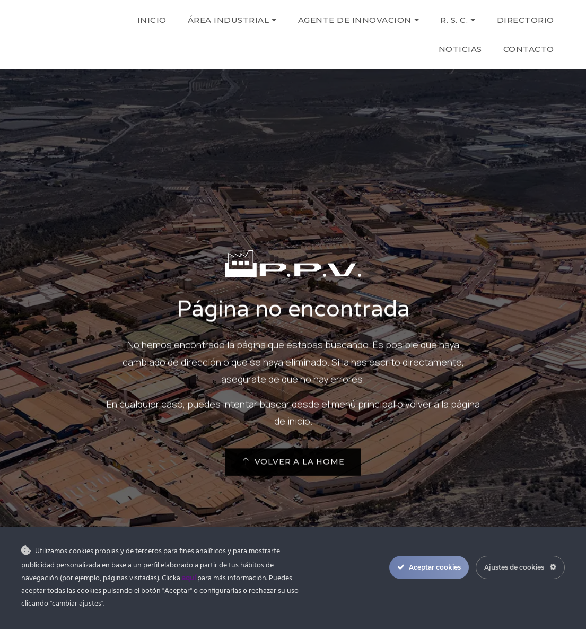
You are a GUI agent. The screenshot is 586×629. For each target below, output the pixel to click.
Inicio (152, 20)
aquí (189, 578)
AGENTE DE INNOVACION (358, 20)
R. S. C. (458, 20)
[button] (293, 467)
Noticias (460, 49)
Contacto (528, 49)
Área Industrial (232, 20)
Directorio (525, 20)
